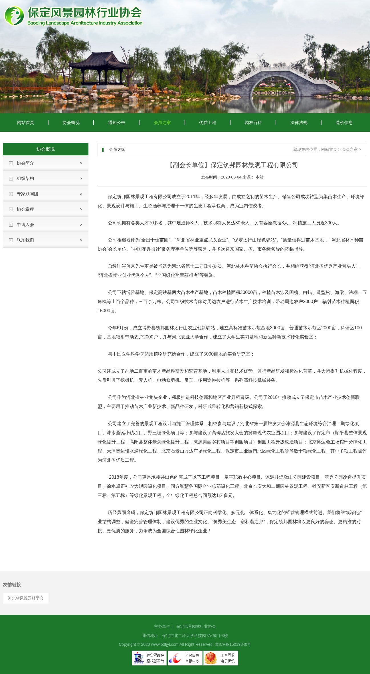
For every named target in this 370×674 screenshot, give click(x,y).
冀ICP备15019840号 (233, 644)
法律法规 (299, 122)
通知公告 (116, 122)
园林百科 (253, 122)
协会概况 (71, 122)
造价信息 (344, 122)
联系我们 (25, 239)
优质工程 (207, 122)
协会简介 (25, 163)
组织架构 (25, 178)
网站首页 (25, 122)
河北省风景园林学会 (26, 598)
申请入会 (25, 224)
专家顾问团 (27, 193)
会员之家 (162, 122)
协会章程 (25, 209)
